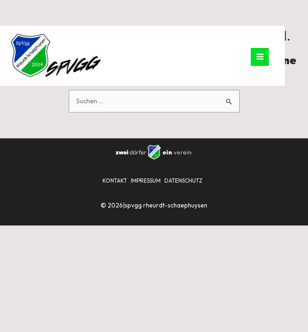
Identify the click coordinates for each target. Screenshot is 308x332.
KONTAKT (115, 180)
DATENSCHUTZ (183, 180)
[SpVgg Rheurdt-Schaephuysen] (55, 55)
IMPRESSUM (146, 180)
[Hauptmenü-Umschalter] (260, 57)
